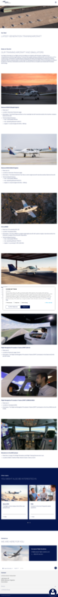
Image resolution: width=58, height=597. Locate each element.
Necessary (9, 302)
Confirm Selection (13, 306)
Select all (25, 306)
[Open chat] (53, 592)
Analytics (17, 302)
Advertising (25, 302)
